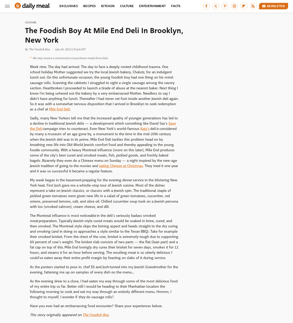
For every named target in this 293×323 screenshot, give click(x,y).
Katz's (145, 128)
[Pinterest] (225, 6)
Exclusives (68, 6)
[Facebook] (206, 6)
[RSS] (253, 6)
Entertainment (152, 6)
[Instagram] (234, 6)
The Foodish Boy (96, 315)
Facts (175, 6)
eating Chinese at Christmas (121, 166)
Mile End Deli (59, 109)
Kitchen (108, 6)
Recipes (89, 6)
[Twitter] (215, 6)
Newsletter (273, 6)
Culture (127, 6)
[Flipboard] (243, 6)
